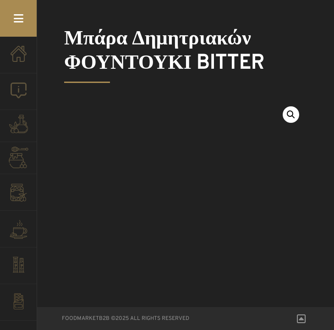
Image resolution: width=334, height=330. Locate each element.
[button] (291, 114)
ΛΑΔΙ (18, 128)
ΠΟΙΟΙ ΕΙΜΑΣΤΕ (18, 96)
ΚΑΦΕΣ (18, 234)
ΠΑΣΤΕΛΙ (18, 270)
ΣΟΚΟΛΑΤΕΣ (18, 307)
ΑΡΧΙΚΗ (18, 59)
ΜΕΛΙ (18, 160)
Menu (18, 18)
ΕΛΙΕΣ (18, 197)
